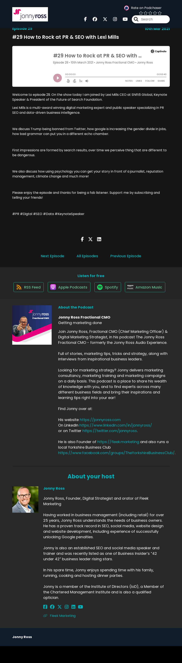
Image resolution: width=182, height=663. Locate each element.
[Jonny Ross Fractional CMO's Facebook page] (85, 20)
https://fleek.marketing (118, 458)
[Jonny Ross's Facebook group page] (50, 624)
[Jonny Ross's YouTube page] (70, 624)
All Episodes (87, 256)
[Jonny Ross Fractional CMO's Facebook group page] (92, 20)
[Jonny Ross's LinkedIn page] (65, 624)
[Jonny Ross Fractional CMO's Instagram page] (112, 20)
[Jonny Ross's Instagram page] (60, 624)
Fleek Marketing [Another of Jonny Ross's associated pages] (59, 632)
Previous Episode (125, 256)
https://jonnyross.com (100, 436)
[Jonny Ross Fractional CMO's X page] (102, 20)
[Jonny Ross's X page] (55, 624)
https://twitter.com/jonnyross (109, 447)
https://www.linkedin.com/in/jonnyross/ (115, 442)
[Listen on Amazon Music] (89, 304)
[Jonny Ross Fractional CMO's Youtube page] (123, 20)
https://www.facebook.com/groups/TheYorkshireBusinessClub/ (116, 469)
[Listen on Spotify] (130, 289)
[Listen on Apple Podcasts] (90, 289)
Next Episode (52, 256)
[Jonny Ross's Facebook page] (45, 624)
